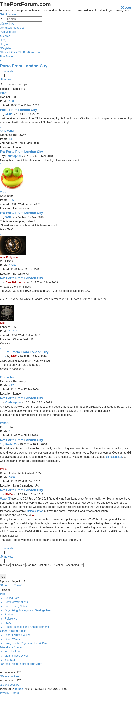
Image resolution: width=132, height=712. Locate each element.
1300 (12, 101)
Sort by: (39, 565)
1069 (12, 200)
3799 (12, 477)
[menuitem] (12, 27)
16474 (13, 265)
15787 (13, 331)
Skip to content (9, 14)
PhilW (3, 469)
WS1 (3, 191)
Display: (13, 565)
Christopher (7, 130)
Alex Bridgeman (9, 257)
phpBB (19, 688)
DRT (3, 322)
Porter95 (5, 423)
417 (11, 138)
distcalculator (114, 456)
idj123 (3, 92)
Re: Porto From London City (21, 151)
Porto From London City (23, 65)
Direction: (68, 565)
